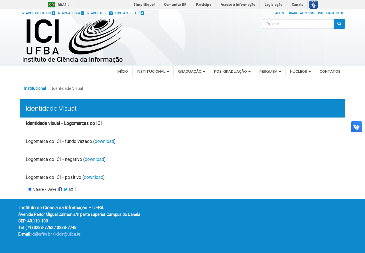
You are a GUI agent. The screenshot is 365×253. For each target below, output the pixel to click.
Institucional (153, 71)
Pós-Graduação (232, 71)
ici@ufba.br (41, 234)
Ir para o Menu (99, 13)
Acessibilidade (286, 13)
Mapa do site (335, 13)
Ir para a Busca (70, 13)
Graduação (191, 71)
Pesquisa (270, 71)
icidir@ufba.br (67, 234)
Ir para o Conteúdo (38, 13)
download (104, 141)
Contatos (330, 71)
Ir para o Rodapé (129, 13)
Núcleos (300, 71)
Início (122, 71)
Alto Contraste (312, 13)
